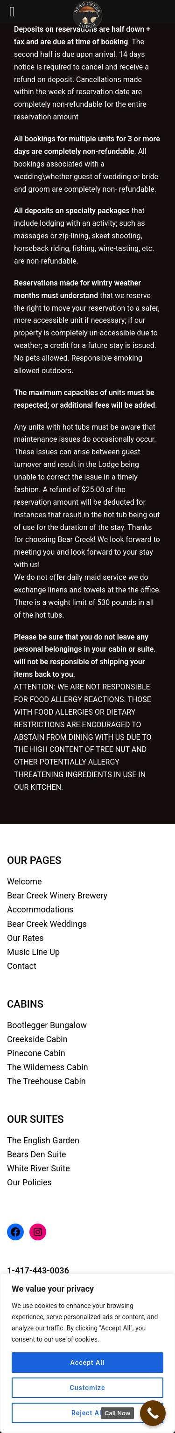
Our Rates (25, 938)
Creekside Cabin (37, 1039)
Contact (21, 966)
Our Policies (29, 1182)
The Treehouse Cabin (46, 1081)
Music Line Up (33, 952)
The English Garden (43, 1140)
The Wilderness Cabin (47, 1067)
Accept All (87, 1362)
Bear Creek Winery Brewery (57, 895)
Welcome (24, 881)
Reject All (87, 1413)
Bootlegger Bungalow (47, 1025)
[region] (87, 1353)
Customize (87, 1387)
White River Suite (38, 1168)
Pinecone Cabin (36, 1053)
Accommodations (40, 909)
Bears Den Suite (36, 1154)
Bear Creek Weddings (47, 924)
